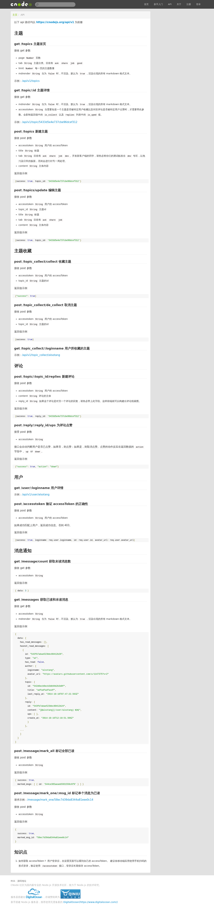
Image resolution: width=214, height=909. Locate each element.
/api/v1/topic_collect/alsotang (41, 355)
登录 (198, 4)
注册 (188, 4)
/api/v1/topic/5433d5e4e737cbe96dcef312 (49, 122)
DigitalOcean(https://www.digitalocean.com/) (90, 902)
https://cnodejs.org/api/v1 (55, 22)
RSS (13, 881)
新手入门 (158, 4)
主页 (14, 14)
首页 (146, 4)
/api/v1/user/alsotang (36, 494)
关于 (179, 4)
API (170, 4)
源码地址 (21, 881)
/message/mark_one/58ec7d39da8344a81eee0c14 (60, 799)
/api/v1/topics (31, 81)
